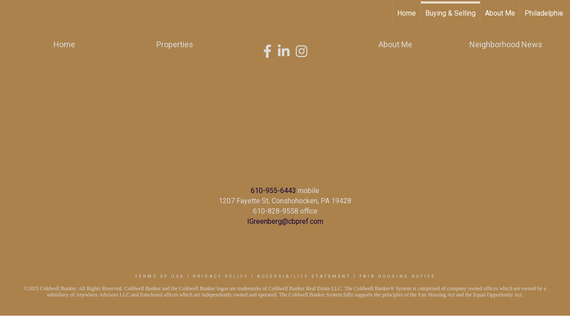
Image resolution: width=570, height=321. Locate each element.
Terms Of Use (159, 276)
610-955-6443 (273, 190)
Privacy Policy (220, 276)
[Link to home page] (11, 13)
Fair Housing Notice (397, 276)
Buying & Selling (450, 13)
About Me (500, 13)
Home (406, 13)
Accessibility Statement (304, 276)
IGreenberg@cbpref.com (285, 221)
